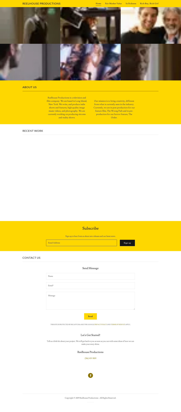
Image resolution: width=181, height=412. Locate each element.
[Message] (90, 301)
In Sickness (131, 3)
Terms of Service (118, 324)
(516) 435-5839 (90, 358)
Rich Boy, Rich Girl (149, 3)
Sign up (127, 243)
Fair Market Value (113, 3)
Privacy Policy (101, 324)
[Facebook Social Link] (90, 376)
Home (98, 3)
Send (90, 316)
